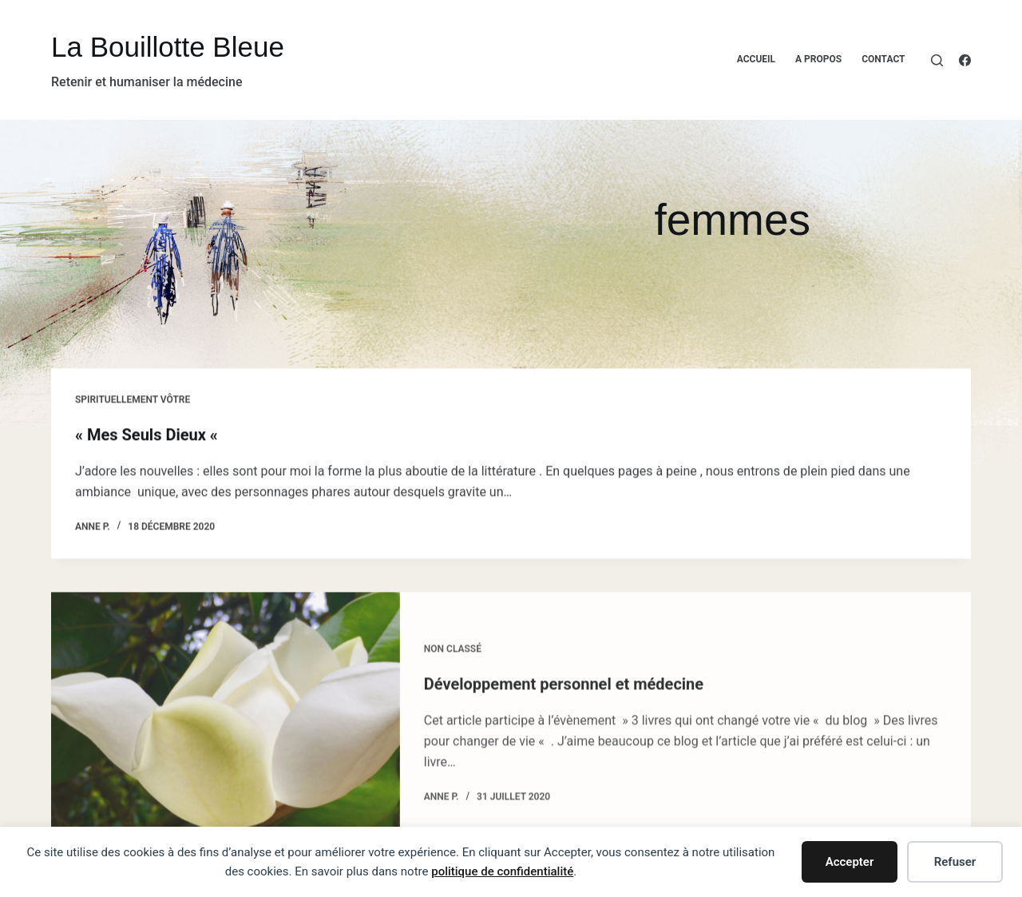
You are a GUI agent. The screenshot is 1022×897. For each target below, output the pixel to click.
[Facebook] (965, 60)
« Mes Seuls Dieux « (148, 435)
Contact (883, 59)
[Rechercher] (937, 60)
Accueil (756, 59)
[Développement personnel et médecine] (225, 731)
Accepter (850, 862)
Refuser (955, 862)
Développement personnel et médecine (563, 691)
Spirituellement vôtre (132, 400)
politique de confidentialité (502, 871)
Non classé (452, 656)
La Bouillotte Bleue (167, 46)
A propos (818, 59)
